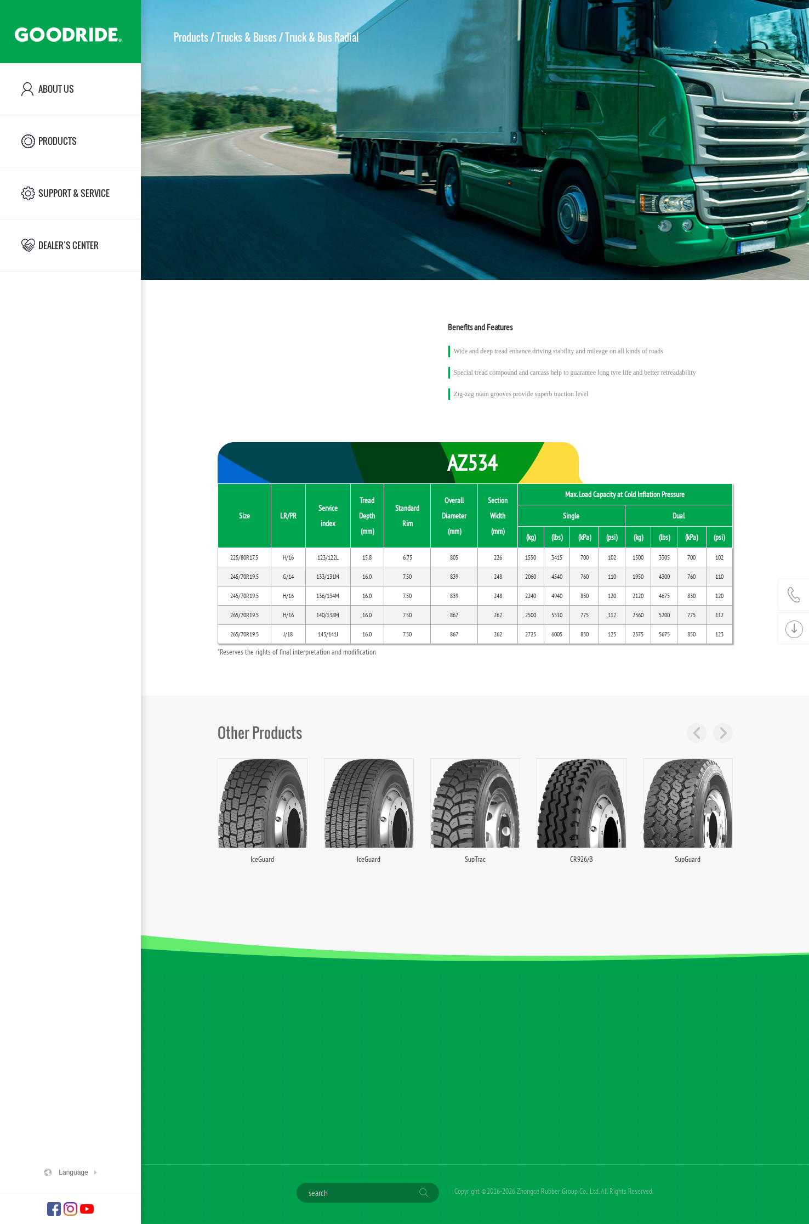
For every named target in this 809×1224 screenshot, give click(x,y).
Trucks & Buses (247, 37)
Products (191, 37)
